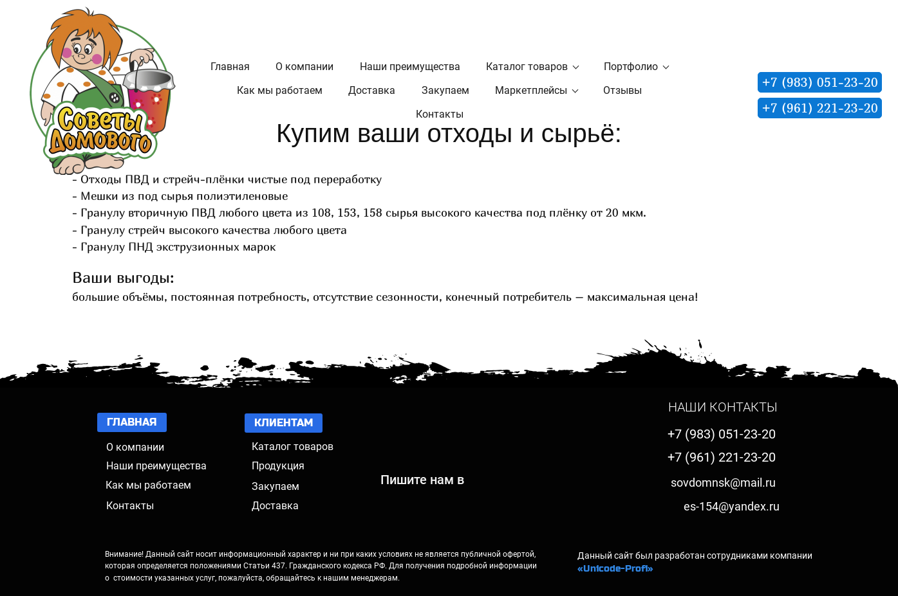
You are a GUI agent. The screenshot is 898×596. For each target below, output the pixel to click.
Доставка (275, 506)
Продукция (278, 466)
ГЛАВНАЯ (132, 422)
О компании (135, 447)
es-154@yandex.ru (732, 506)
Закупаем (275, 486)
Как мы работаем (148, 485)
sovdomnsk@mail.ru (723, 482)
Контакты (130, 506)
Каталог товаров (292, 446)
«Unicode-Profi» (615, 568)
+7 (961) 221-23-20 (820, 107)
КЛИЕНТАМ (283, 423)
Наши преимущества (156, 466)
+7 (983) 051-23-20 (820, 82)
